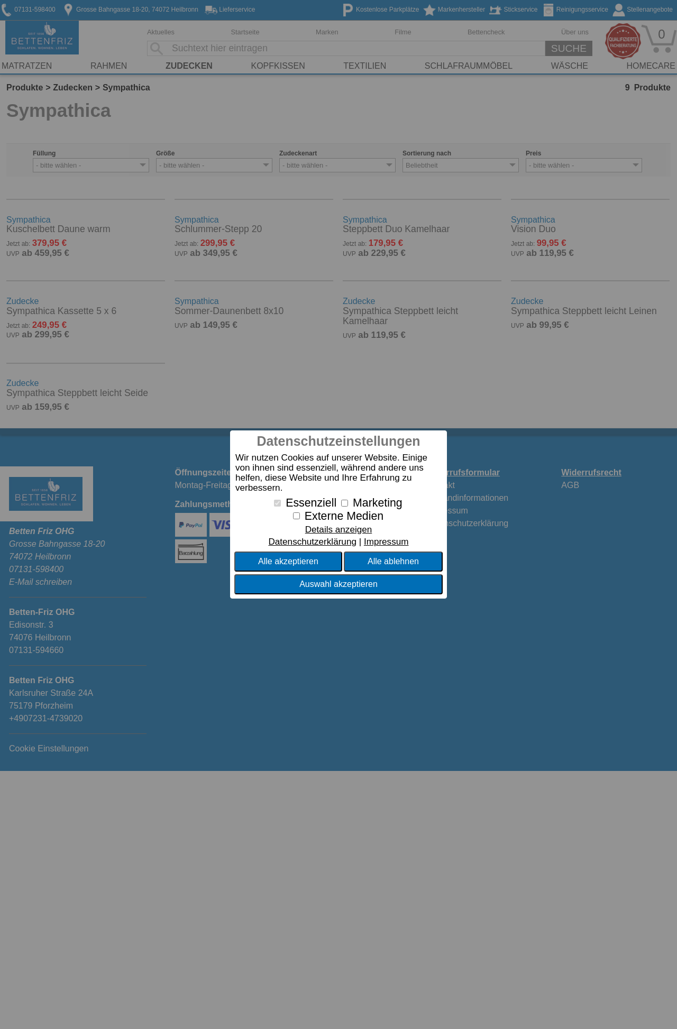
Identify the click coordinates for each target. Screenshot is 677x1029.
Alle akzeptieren (288, 561)
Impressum (386, 542)
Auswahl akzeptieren (338, 584)
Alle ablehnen (393, 561)
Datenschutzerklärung (312, 542)
